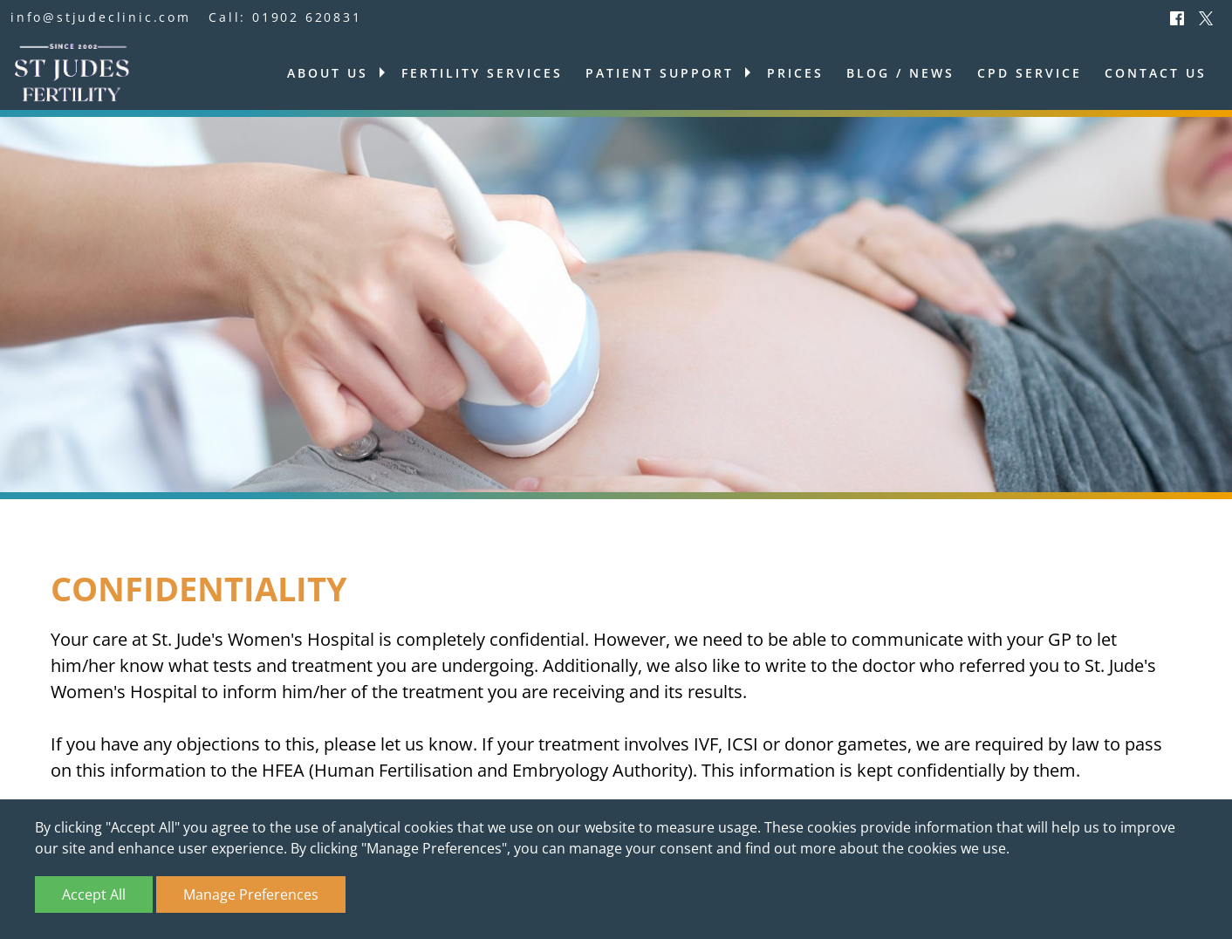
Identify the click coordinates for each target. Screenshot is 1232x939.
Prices (795, 73)
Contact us (1156, 73)
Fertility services (482, 73)
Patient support (659, 73)
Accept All (94, 894)
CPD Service (1029, 73)
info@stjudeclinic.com (100, 17)
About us (327, 73)
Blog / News (900, 73)
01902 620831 (307, 17)
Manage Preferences (250, 894)
